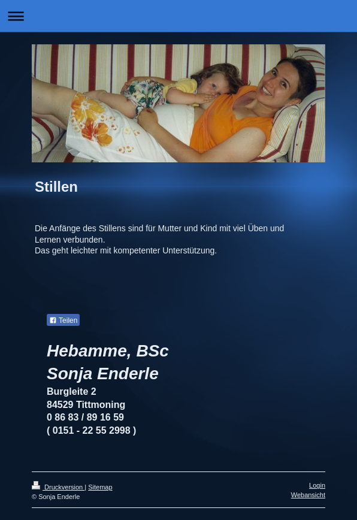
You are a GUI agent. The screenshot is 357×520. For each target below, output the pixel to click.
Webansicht (308, 494)
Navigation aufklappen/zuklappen (178, 16)
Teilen (63, 320)
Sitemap (100, 487)
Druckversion (58, 487)
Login (317, 485)
